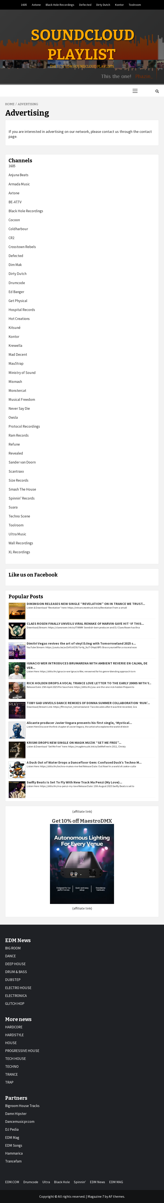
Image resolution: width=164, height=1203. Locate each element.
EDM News (97, 1182)
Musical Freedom (22, 399)
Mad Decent (18, 354)
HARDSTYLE (14, 1035)
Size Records (18, 480)
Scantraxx (16, 471)
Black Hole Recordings (60, 5)
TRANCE (11, 1074)
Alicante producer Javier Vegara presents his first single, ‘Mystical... (79, 723)
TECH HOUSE (15, 1058)
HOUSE (11, 1042)
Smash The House (22, 489)
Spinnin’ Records (22, 498)
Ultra (46, 1182)
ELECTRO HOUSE (18, 987)
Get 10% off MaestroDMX (82, 821)
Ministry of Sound (22, 372)
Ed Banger (16, 291)
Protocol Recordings (24, 426)
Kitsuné (14, 327)
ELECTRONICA (16, 995)
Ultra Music (17, 534)
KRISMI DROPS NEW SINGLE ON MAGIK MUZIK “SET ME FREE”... (74, 742)
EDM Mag (12, 1137)
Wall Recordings (21, 543)
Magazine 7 (96, 1196)
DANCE (10, 956)
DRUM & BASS (16, 971)
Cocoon (14, 220)
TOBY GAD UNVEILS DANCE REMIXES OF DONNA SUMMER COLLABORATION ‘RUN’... (88, 703)
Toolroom (135, 5)
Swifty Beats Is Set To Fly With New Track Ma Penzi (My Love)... (74, 782)
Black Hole (62, 1182)
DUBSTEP (12, 979)
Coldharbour (18, 229)
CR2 (11, 237)
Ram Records (19, 435)
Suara (13, 507)
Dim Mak (15, 264)
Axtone (36, 5)
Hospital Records (22, 309)
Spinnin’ (80, 1182)
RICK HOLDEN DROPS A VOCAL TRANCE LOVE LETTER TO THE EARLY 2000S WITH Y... (89, 683)
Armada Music (19, 184)
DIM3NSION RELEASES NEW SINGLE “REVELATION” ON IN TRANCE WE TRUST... (86, 604)
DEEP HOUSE (15, 964)
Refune (14, 444)
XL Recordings (19, 552)
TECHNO (12, 1066)
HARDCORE (13, 1027)
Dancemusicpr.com (19, 1121)
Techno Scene (19, 516)
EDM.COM (12, 1182)
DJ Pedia (12, 1129)
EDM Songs (13, 1145)
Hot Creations (19, 318)
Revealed (16, 453)
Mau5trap (16, 363)
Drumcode (17, 282)
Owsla (13, 417)
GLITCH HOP (14, 1003)
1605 (24, 5)
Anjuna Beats (18, 175)
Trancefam (13, 1161)
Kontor (119, 5)
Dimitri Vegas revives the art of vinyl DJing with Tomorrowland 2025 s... (81, 643)
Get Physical (18, 300)
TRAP (9, 1082)
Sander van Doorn (22, 462)
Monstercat (17, 390)
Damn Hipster (15, 1113)
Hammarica (14, 1153)
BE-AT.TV (15, 202)
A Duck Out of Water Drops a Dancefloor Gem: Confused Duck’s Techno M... (84, 762)
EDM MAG (116, 1182)
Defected (85, 5)
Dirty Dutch (103, 5)
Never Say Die (19, 408)
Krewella (15, 345)
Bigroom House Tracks (22, 1105)
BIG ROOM (13, 948)
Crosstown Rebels (22, 246)
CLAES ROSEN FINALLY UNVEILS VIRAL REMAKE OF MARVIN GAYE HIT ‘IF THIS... (85, 623)
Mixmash (15, 381)
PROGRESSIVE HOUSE (22, 1050)
